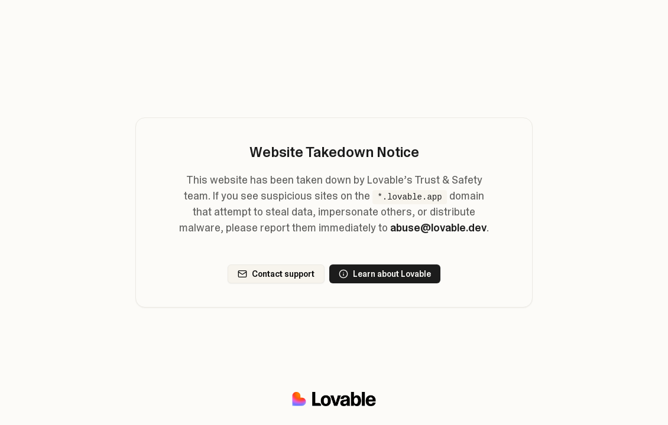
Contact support (276, 274)
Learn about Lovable (385, 274)
